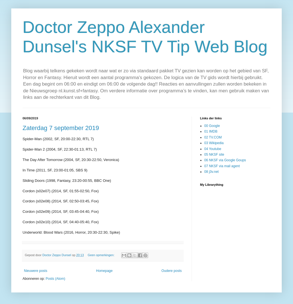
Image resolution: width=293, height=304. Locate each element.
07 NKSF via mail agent (222, 166)
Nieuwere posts (35, 271)
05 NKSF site (214, 155)
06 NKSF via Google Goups (225, 160)
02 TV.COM (213, 137)
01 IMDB (210, 131)
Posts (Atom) (55, 279)
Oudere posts (171, 271)
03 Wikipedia (214, 143)
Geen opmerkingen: (101, 255)
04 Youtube (212, 149)
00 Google (212, 126)
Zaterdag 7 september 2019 (61, 127)
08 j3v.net (211, 172)
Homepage (104, 271)
